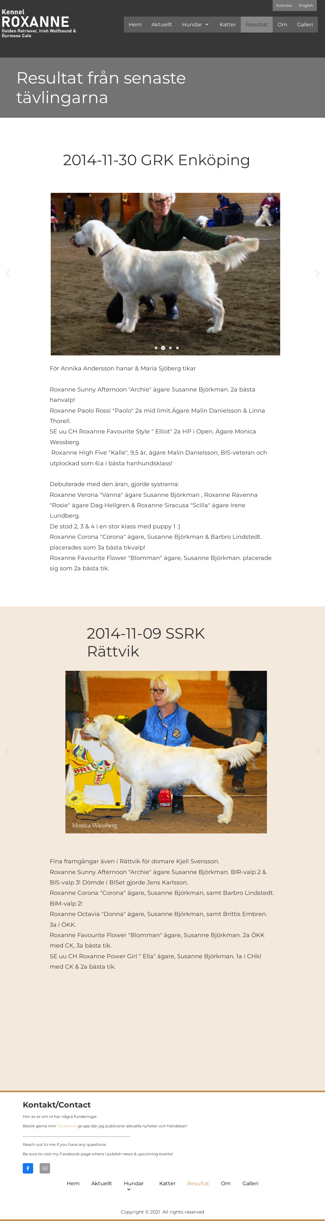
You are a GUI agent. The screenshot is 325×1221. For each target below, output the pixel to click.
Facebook (66, 1125)
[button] (156, 348)
